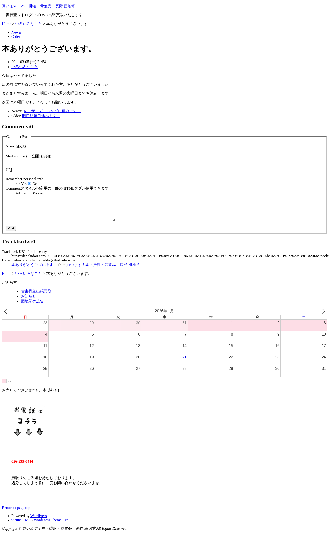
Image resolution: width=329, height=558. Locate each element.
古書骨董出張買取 (36, 297)
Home (6, 24)
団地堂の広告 (32, 307)
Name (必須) (16, 146)
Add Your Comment (71, 209)
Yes (23, 184)
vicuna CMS (20, 526)
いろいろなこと (28, 24)
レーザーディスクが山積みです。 (52, 111)
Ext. (66, 526)
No (35, 184)
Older (15, 37)
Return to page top (16, 513)
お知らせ (28, 302)
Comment (59, 188)
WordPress (38, 521)
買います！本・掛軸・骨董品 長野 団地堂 (38, 6)
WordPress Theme (48, 526)
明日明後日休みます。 (41, 116)
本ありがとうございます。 (34, 270)
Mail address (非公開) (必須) (28, 156)
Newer (16, 32)
